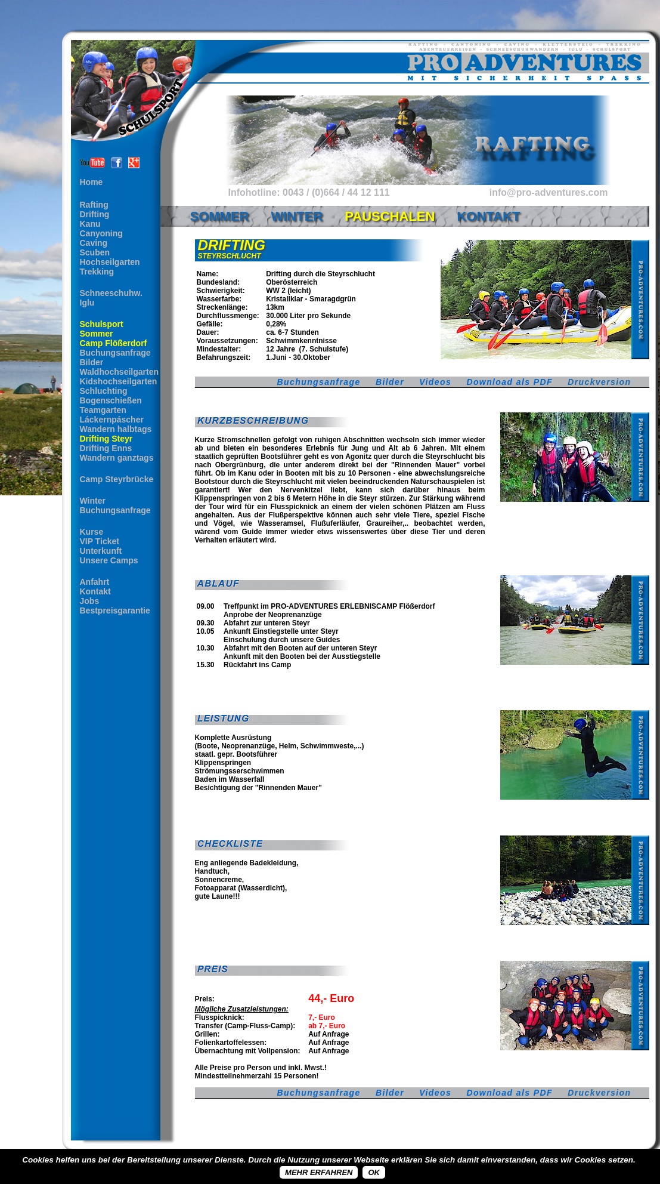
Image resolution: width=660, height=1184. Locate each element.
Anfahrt (95, 582)
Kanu (90, 224)
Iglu (87, 302)
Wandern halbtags (116, 429)
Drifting (95, 214)
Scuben (95, 252)
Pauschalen (390, 216)
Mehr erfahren (318, 1172)
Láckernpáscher (112, 419)
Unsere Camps (109, 560)
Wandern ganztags (117, 457)
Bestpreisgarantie (115, 610)
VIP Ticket (99, 541)
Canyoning (101, 233)
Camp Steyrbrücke (117, 479)
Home (91, 182)
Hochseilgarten (110, 262)
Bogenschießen (111, 400)
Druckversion (599, 382)
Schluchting (104, 391)
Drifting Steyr (106, 438)
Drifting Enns (106, 448)
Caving (94, 243)
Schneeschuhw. (111, 293)
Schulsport (101, 324)
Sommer (96, 333)
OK (374, 1172)
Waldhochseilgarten (119, 372)
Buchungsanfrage (115, 352)
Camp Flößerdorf (113, 343)
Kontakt (95, 591)
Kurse (92, 531)
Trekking (97, 271)
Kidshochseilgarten (118, 381)
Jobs (90, 601)
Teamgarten (103, 410)
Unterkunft (101, 551)
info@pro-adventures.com (548, 192)
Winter (93, 500)
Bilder (92, 362)
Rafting (94, 204)
